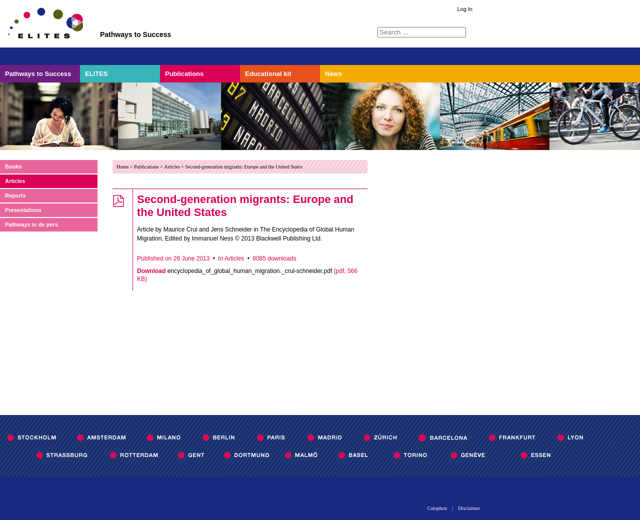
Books (13, 167)
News (333, 74)
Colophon (437, 508)
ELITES (96, 74)
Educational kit (268, 74)
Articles (15, 181)
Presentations (23, 210)
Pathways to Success (38, 74)
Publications (184, 74)
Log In (464, 9)
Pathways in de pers (31, 225)
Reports (15, 195)
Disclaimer (469, 508)
